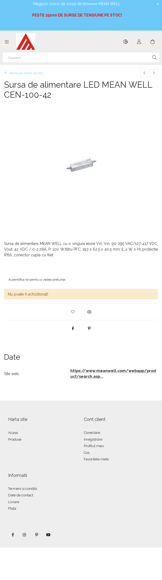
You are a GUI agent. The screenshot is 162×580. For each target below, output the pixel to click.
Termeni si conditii (22, 489)
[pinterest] (89, 328)
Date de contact (20, 495)
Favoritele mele (96, 459)
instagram (24, 534)
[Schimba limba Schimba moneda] (125, 42)
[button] (73, 312)
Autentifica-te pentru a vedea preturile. (37, 279)
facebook (12, 534)
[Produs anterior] (144, 73)
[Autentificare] (139, 42)
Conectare (92, 433)
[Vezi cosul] (152, 42)
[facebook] (73, 328)
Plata (12, 508)
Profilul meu (94, 446)
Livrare (13, 502)
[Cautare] (81, 57)
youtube (48, 534)
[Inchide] (158, 4)
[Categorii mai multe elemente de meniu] (7, 42)
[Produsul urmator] (154, 73)
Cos (87, 453)
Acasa (13, 433)
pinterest (36, 534)
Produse (14, 439)
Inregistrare (93, 439)
